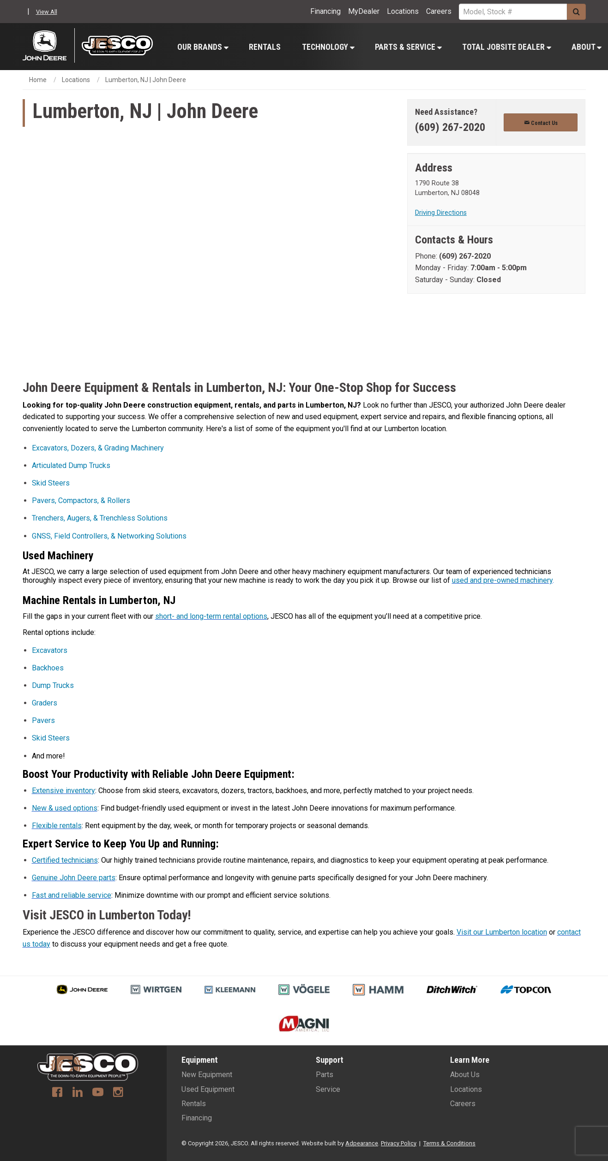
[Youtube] (97, 1093)
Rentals (265, 47)
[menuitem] (202, 47)
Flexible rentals (57, 825)
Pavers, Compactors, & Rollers (81, 500)
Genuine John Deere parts (73, 877)
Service (328, 1089)
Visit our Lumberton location (502, 932)
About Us (465, 1074)
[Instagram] (118, 1093)
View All (46, 11)
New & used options (64, 808)
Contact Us (541, 123)
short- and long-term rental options (211, 616)
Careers (438, 11)
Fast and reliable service (71, 895)
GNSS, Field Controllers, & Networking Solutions (109, 536)
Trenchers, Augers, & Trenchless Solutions (100, 518)
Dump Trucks (53, 685)
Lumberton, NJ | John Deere (145, 79)
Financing (325, 11)
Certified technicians (65, 860)
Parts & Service (408, 47)
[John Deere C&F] (49, 45)
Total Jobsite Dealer (506, 47)
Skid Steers (51, 483)
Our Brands (203, 47)
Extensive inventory (63, 790)
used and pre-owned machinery (502, 580)
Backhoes (48, 667)
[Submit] (576, 12)
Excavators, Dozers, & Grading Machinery (98, 448)
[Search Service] (513, 12)
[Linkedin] (77, 1093)
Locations (403, 11)
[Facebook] (57, 1093)
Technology (328, 47)
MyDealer (363, 11)
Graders (44, 703)
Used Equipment (208, 1089)
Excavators (49, 650)
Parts (324, 1074)
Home (38, 79)
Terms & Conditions (449, 1143)
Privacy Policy (398, 1143)
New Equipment (206, 1074)
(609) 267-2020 (450, 127)
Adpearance (361, 1143)
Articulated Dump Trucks (71, 465)
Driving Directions (441, 213)
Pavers (43, 720)
